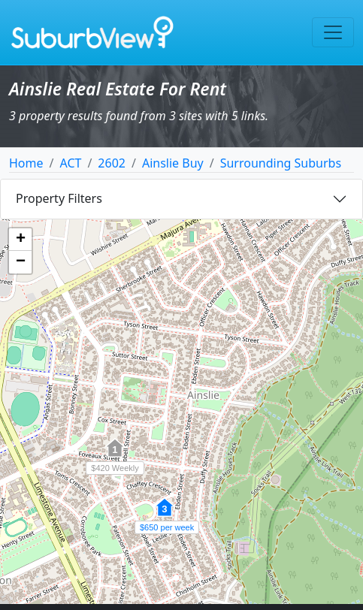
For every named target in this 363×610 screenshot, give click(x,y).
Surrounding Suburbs (280, 163)
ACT (70, 163)
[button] (165, 515)
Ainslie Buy (173, 163)
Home (26, 163)
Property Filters (59, 198)
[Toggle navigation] (333, 32)
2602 (112, 163)
